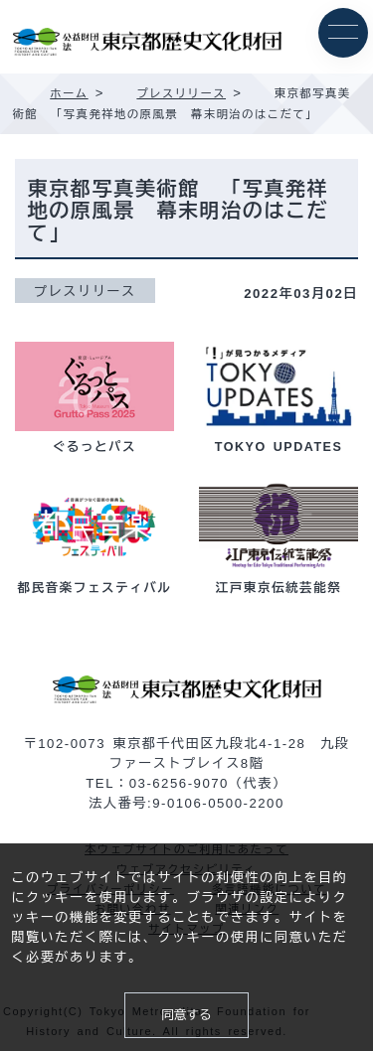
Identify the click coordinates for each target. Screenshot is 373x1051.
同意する (186, 1015)
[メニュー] (343, 33)
